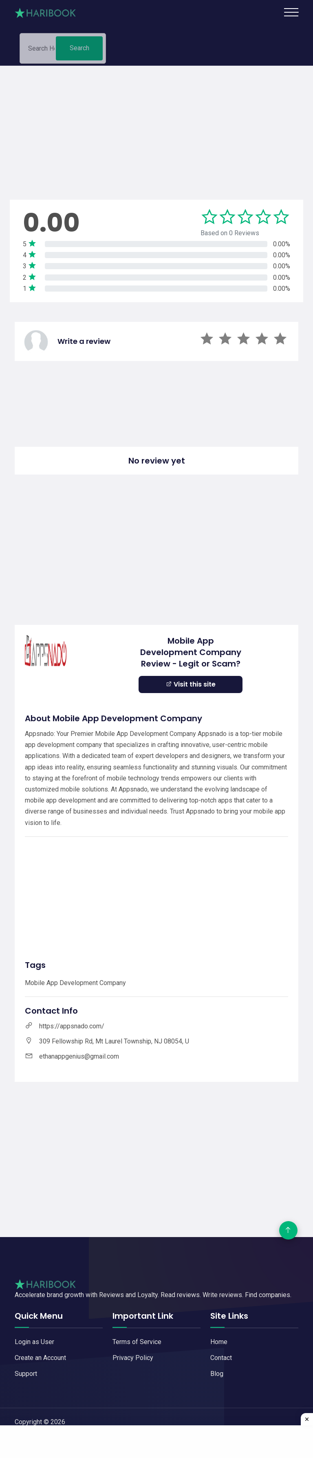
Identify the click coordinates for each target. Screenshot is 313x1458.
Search (79, 51)
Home (218, 1342)
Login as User (34, 1342)
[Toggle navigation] (291, 12)
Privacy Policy (132, 1358)
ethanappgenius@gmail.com (79, 1056)
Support (26, 1374)
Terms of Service (136, 1342)
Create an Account (40, 1358)
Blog (216, 1374)
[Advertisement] (156, 123)
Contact (221, 1358)
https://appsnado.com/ (71, 1026)
